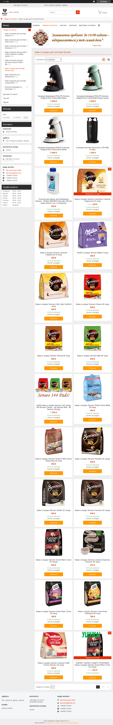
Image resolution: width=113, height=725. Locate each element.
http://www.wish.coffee (13, 170)
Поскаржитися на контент (53, 723)
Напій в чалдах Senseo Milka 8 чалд (92, 253)
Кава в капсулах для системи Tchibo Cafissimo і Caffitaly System (15, 54)
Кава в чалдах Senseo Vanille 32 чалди (53, 510)
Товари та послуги (10, 19)
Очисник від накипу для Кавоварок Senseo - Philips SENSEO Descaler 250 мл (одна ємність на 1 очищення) (53, 201)
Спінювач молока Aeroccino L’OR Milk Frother (92, 149)
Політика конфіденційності (70, 723)
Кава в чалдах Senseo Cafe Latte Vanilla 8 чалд (54, 305)
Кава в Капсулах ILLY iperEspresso (12, 76)
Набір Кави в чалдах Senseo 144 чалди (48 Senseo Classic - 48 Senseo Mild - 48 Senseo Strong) (53, 407)
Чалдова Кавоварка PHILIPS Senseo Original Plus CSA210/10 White (54, 149)
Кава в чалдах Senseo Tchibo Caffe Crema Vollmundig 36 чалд (53, 460)
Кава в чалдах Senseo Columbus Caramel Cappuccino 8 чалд (92, 200)
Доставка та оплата (87, 25)
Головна (36, 25)
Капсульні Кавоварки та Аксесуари (13, 88)
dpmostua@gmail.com (14, 173)
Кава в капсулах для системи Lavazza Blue (15, 82)
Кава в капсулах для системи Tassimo (15, 35)
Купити (54, 110)
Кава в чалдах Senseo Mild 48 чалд (92, 356)
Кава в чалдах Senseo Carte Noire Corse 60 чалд (53, 612)
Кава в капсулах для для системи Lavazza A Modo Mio (14, 62)
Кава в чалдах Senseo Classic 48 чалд (92, 304)
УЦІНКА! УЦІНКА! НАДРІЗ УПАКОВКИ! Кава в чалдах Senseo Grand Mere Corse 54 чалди (92, 665)
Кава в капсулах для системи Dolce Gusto (15, 41)
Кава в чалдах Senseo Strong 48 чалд (53, 356)
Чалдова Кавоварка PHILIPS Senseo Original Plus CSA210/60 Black (54, 97)
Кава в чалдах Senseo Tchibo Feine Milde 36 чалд (92, 406)
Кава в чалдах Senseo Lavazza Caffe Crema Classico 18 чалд (54, 664)
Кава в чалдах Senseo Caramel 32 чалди (92, 510)
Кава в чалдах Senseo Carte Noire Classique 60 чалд (92, 612)
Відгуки (5, 102)
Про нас (63, 25)
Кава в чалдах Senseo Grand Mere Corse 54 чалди (53, 561)
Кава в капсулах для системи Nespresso (15, 47)
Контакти (73, 25)
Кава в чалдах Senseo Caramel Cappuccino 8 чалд (53, 254)
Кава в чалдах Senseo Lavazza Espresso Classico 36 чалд (92, 561)
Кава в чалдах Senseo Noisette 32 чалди (92, 459)
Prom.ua (66, 721)
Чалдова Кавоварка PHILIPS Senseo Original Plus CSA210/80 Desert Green (92, 97)
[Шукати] (78, 12)
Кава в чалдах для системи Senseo (14, 69)
